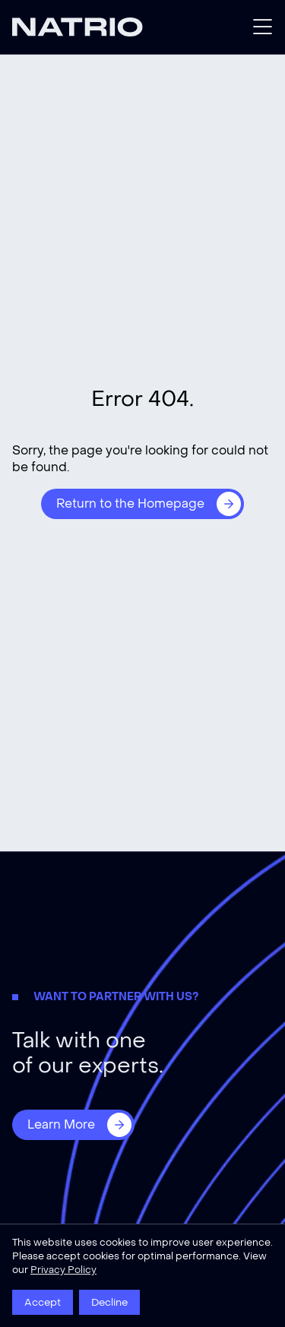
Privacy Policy (63, 1270)
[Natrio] (77, 27)
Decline (109, 1302)
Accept (42, 1302)
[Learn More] (73, 1125)
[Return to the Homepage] (142, 504)
